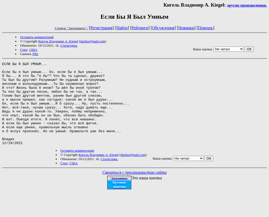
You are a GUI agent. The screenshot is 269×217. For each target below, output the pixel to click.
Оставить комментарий (37, 37)
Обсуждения (163, 28)
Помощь (205, 28)
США (33, 50)
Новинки (186, 28)
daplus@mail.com (92, 41)
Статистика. (69, 45)
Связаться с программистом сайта (134, 189)
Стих (23, 50)
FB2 (35, 54)
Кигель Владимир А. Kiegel (58, 41)
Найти (122, 28)
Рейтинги (140, 28)
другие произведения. (247, 5)
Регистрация (101, 28)
